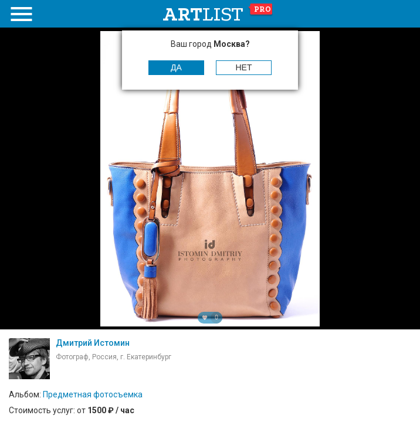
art (217, 14)
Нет (244, 67)
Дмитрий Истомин (93, 343)
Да (176, 67)
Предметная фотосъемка (93, 394)
